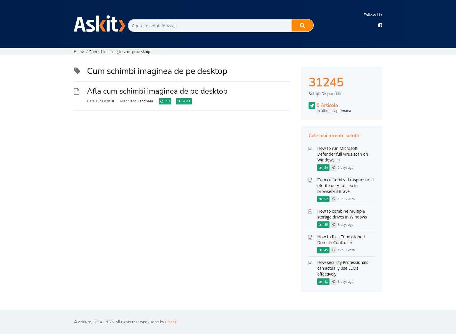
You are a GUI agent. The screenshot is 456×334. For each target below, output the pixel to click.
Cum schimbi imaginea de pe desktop (119, 51)
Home (79, 51)
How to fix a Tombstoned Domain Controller (341, 239)
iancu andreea (141, 101)
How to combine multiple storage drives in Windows (342, 214)
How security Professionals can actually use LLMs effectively (342, 268)
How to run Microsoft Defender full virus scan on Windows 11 (342, 154)
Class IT (171, 321)
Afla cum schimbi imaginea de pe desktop (157, 91)
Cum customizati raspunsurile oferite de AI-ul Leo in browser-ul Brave (345, 185)
